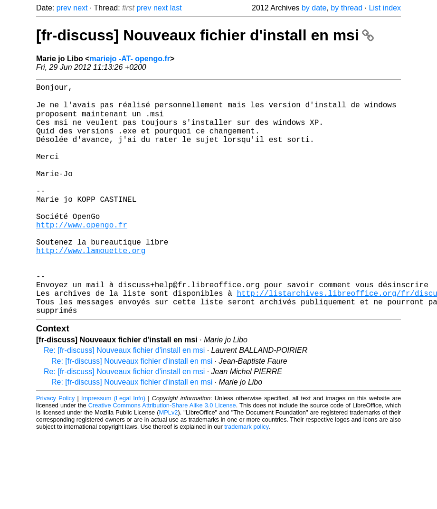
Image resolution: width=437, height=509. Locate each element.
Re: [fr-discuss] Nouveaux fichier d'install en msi (124, 400)
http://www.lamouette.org (90, 287)
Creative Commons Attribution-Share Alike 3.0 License (162, 455)
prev (64, 8)
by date (314, 8)
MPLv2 (168, 462)
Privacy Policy (55, 448)
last (176, 8)
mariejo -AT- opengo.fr (129, 59)
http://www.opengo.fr (81, 256)
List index (385, 8)
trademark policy (246, 477)
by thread (346, 8)
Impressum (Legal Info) (113, 448)
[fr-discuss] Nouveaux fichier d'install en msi (205, 35)
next (80, 8)
